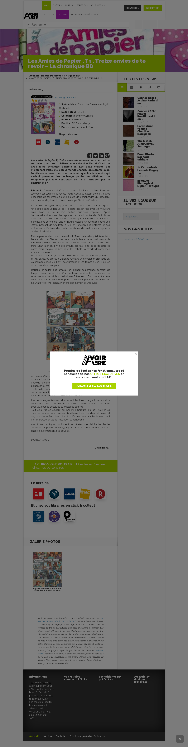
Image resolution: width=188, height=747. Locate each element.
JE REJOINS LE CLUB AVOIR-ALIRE (94, 386)
